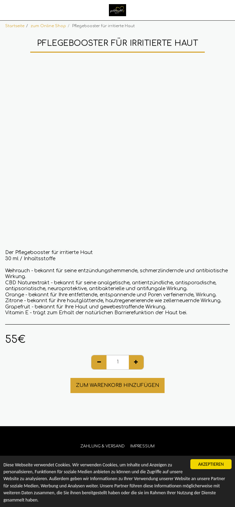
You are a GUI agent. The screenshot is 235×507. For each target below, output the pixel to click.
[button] (7, 9)
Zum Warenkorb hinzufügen (117, 385)
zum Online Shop (48, 26)
